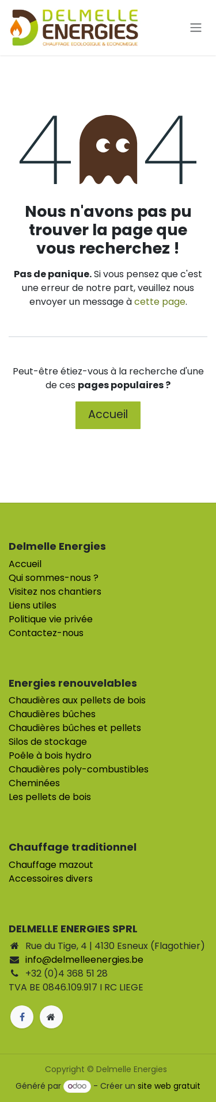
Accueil (108, 414)
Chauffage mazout (51, 864)
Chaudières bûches (52, 714)
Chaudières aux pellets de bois (77, 700)
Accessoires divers (51, 878)
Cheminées (34, 783)
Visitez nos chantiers (55, 591)
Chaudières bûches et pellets (75, 727)
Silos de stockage (48, 741)
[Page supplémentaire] (51, 1016)
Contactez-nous (46, 633)
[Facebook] (21, 1016)
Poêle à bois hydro (50, 755)
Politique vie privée (51, 619)
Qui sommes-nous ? (53, 577)
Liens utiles (32, 605)
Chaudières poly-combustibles (79, 769)
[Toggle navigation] (195, 28)
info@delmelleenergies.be (84, 959)
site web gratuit (169, 1086)
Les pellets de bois (50, 796)
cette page (159, 301)
